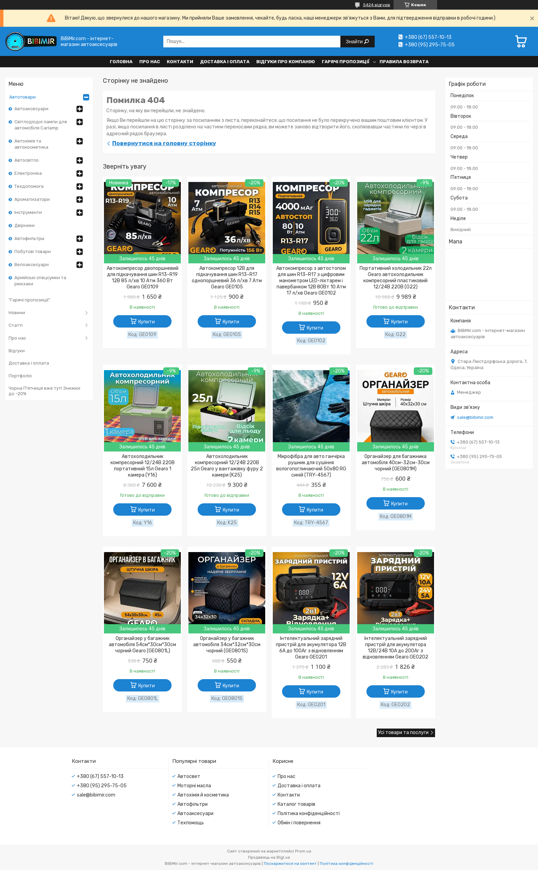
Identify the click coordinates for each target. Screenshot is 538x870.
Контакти (180, 61)
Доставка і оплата (224, 61)
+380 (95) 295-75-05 (102, 786)
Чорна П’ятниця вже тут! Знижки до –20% (44, 391)
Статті (16, 325)
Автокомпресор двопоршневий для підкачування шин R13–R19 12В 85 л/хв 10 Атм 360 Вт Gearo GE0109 (142, 277)
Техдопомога (29, 186)
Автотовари (22, 97)
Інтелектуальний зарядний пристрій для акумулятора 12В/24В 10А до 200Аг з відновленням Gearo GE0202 (395, 648)
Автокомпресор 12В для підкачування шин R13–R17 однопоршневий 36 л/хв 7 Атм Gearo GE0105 (227, 277)
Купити (146, 322)
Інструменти (28, 212)
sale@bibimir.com (475, 417)
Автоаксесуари (31, 108)
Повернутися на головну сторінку (164, 143)
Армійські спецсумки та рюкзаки (40, 280)
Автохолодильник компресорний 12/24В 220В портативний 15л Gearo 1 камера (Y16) (142, 466)
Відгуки (17, 350)
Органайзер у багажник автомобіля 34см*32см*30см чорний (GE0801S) (226, 645)
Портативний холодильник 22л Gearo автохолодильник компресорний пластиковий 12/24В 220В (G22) (396, 277)
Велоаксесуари (31, 264)
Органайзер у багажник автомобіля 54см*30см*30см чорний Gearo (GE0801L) (142, 645)
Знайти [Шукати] (355, 41)
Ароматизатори (32, 199)
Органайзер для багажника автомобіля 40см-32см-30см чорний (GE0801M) (396, 463)
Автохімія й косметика (203, 795)
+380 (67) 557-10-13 (100, 776)
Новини (17, 312)
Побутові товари (32, 251)
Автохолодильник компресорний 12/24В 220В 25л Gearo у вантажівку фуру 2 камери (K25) (227, 466)
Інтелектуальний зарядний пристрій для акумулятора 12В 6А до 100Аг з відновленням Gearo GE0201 (311, 648)
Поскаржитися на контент (290, 863)
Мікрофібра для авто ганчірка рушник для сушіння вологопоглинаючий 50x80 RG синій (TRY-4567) (311, 466)
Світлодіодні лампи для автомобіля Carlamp (40, 124)
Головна (121, 61)
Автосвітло (26, 160)
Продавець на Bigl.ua (269, 857)
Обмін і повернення (299, 823)
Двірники (24, 225)
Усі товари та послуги (403, 732)
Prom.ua (303, 851)
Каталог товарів (296, 804)
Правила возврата (404, 61)
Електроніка (28, 173)
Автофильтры (29, 238)
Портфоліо (20, 375)
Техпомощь (190, 823)
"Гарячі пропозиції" (29, 299)
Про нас (149, 61)
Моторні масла (194, 786)
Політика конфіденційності (309, 813)
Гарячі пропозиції (346, 61)
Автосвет (188, 776)
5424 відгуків (376, 4)
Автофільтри (192, 804)
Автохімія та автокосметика (31, 144)
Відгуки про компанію (285, 61)
